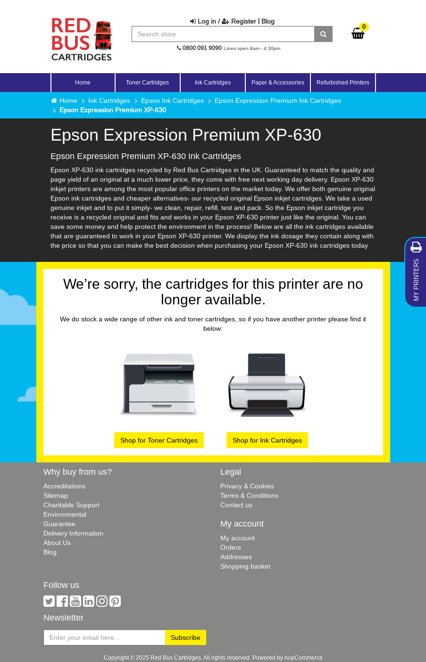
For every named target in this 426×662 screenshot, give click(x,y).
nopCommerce (303, 657)
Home (83, 82)
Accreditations (64, 486)
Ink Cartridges (109, 100)
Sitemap (55, 495)
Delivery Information (73, 533)
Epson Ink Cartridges (172, 100)
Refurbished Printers (343, 82)
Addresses (236, 557)
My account (237, 538)
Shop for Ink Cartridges (267, 440)
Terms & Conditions (249, 495)
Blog (268, 21)
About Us (57, 542)
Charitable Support (71, 505)
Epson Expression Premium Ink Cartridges (278, 100)
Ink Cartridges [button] (213, 82)
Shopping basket (245, 566)
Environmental (64, 514)
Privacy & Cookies (247, 486)
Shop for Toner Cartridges (159, 440)
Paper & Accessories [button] (277, 82)
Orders (230, 547)
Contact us (236, 505)
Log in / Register (223, 21)
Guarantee (59, 524)
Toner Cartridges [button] (147, 82)
